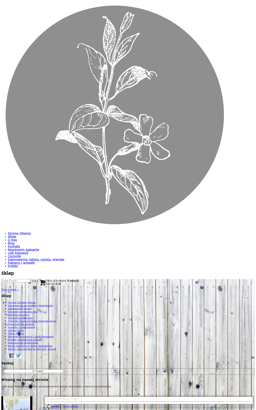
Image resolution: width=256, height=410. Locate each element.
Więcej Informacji (230, 402)
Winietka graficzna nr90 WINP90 (172, 91)
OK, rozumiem (212, 402)
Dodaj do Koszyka (195, 281)
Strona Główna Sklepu (63, 131)
